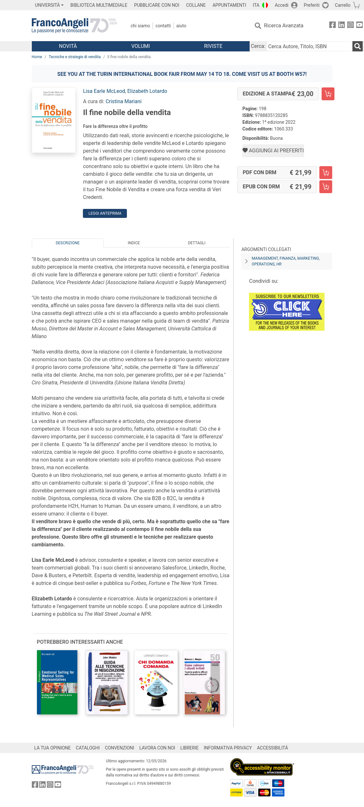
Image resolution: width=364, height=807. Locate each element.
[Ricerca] (357, 46)
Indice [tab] (134, 243)
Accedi (282, 5)
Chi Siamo (140, 25)
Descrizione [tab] (67, 243)
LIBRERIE (189, 747)
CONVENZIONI (119, 747)
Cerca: (258, 46)
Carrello (343, 5)
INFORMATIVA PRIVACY (228, 747)
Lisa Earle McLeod (104, 91)
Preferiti (312, 5)
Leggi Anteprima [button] (104, 213)
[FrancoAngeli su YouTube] (359, 26)
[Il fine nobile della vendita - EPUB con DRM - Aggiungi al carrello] (325, 186)
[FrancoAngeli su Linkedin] (341, 26)
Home (37, 57)
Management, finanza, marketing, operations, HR (286, 261)
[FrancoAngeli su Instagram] (350, 26)
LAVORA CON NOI (157, 747)
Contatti (163, 25)
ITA (256, 5)
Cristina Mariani (124, 101)
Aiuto (181, 25)
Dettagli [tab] (196, 243)
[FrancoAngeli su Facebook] (332, 26)
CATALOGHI (88, 747)
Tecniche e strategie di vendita (75, 57)
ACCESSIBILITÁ (272, 747)
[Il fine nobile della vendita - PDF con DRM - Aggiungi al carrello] (325, 172)
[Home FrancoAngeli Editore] (74, 25)
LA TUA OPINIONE (52, 747)
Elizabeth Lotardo (147, 91)
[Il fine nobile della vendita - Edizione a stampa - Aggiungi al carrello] (328, 93)
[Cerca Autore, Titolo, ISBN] (309, 46)
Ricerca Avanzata (284, 25)
